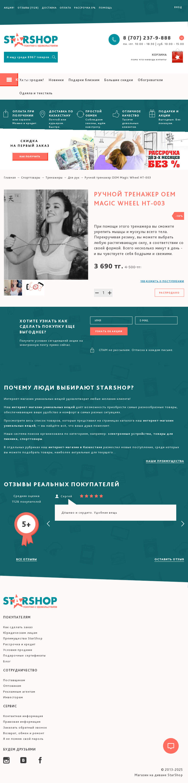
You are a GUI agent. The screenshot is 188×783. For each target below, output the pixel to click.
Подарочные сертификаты (24, 655)
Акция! (9, 7)
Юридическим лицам (20, 633)
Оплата (65, 7)
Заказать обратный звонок (25, 727)
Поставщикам (14, 680)
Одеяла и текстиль (36, 93)
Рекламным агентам (19, 691)
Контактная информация (23, 716)
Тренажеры (54, 177)
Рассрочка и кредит (19, 644)
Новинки (56, 80)
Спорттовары (30, 177)
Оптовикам (12, 686)
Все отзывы (26, 559)
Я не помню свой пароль (23, 739)
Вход (178, 7)
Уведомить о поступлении (162, 281)
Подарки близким (84, 80)
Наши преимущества (165, 461)
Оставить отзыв (169, 559)
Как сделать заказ (18, 627)
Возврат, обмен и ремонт (23, 733)
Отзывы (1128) (28, 7)
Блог (7, 661)
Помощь (105, 7)
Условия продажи (17, 650)
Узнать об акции (108, 331)
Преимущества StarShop (23, 638)
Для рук (74, 177)
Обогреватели (150, 80)
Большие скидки (118, 80)
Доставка (49, 7)
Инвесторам (13, 697)
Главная (10, 177)
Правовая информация (22, 721)
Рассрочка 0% (85, 7)
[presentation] (48, 524)
